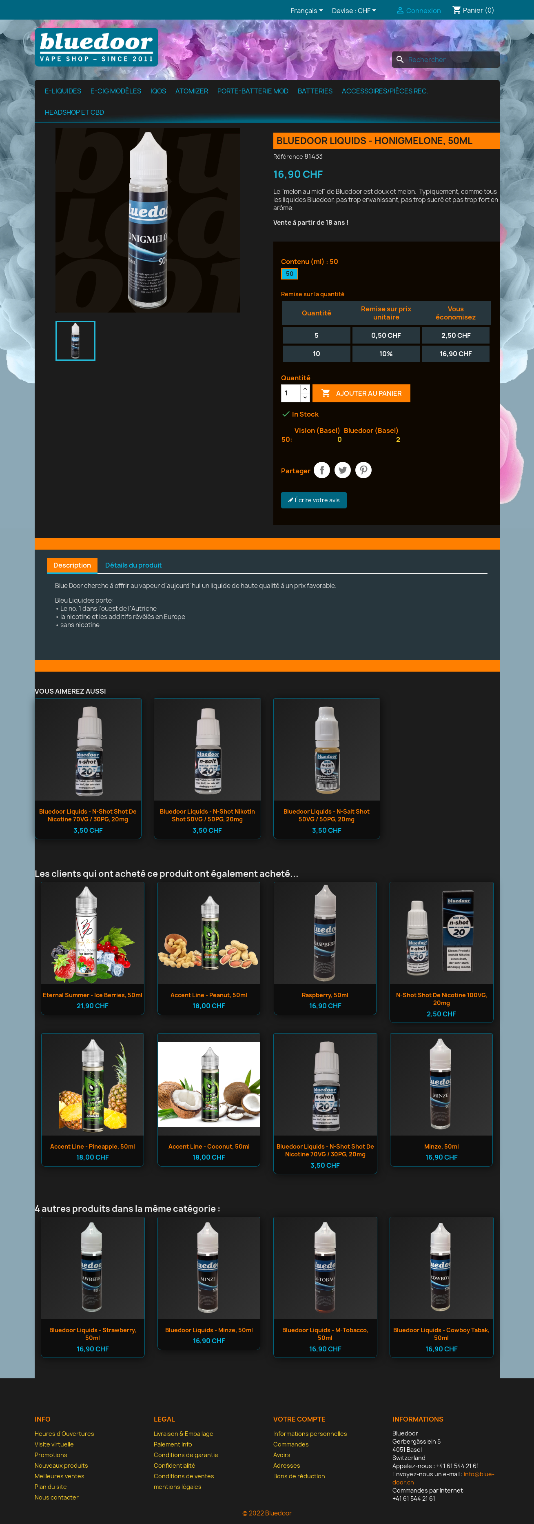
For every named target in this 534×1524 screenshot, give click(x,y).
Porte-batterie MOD (252, 91)
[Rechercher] (446, 59)
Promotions (51, 1455)
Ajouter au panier (361, 393)
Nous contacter (57, 1497)
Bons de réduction (299, 1476)
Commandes (291, 1444)
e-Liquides (63, 91)
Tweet (343, 470)
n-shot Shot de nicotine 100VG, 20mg (441, 999)
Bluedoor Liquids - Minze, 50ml (209, 1330)
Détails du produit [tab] (133, 565)
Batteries (315, 91)
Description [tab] (72, 565)
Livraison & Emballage (183, 1433)
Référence (288, 156)
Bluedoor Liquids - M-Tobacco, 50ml (325, 1334)
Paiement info (173, 1444)
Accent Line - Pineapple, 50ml (92, 1146)
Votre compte (299, 1419)
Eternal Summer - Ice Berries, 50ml (92, 995)
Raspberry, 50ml (325, 995)
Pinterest (363, 470)
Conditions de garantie (186, 1455)
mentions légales (178, 1487)
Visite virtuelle (54, 1444)
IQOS (158, 91)
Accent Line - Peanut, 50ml (209, 995)
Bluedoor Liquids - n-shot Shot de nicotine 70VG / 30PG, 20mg (88, 815)
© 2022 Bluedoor (267, 1513)
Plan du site (51, 1487)
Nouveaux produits (61, 1465)
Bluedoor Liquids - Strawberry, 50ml (92, 1334)
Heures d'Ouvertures (64, 1433)
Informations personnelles (310, 1433)
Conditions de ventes (184, 1476)
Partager (322, 470)
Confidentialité (174, 1465)
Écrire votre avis (314, 500)
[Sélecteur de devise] (368, 11)
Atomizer (191, 91)
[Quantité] (291, 393)
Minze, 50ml (441, 1146)
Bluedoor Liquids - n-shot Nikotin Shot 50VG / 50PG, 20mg (207, 815)
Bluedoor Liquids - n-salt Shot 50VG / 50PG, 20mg (327, 815)
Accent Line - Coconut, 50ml (209, 1146)
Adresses (286, 1465)
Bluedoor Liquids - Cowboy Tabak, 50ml (441, 1334)
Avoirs (281, 1455)
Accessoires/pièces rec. (385, 91)
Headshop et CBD (74, 112)
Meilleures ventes (59, 1476)
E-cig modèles (116, 91)
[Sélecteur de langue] (308, 11)
